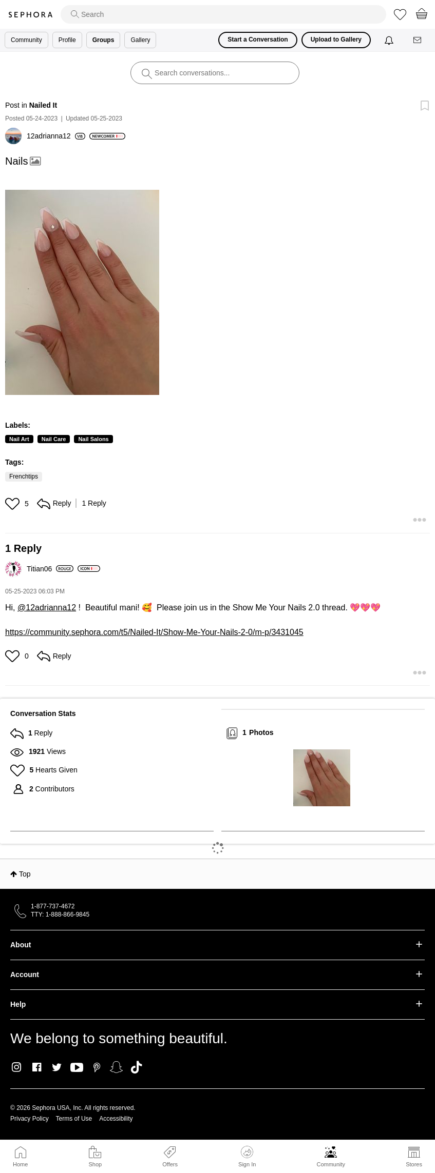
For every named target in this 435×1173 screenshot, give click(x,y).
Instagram (16, 1067)
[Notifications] (390, 40)
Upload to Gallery (336, 39)
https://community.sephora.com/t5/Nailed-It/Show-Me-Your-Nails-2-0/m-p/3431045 (154, 632)
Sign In (247, 1156)
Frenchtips (23, 476)
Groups (103, 40)
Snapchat (116, 1067)
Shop (95, 1164)
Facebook (36, 1067)
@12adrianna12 (46, 607)
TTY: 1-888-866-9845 (60, 914)
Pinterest (96, 1067)
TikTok (136, 1067)
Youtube (76, 1068)
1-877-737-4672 (52, 906)
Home (20, 1164)
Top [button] (25, 874)
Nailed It (43, 105)
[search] (223, 14)
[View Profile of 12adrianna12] (56, 136)
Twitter (56, 1067)
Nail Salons (93, 439)
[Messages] (418, 40)
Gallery (140, 40)
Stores (414, 1164)
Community (330, 1164)
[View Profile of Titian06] (50, 568)
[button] (82, 292)
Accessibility (116, 1118)
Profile (67, 40)
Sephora (30, 14)
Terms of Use (74, 1118)
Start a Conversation (258, 39)
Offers (170, 1164)
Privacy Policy (29, 1118)
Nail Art (19, 439)
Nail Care (54, 439)
